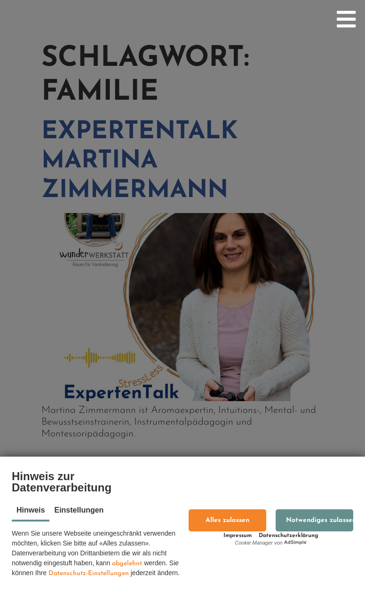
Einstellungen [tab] (78, 510)
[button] (227, 520)
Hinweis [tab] (30, 510)
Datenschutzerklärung (288, 535)
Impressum (237, 535)
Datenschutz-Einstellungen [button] (88, 573)
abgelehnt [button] (127, 563)
